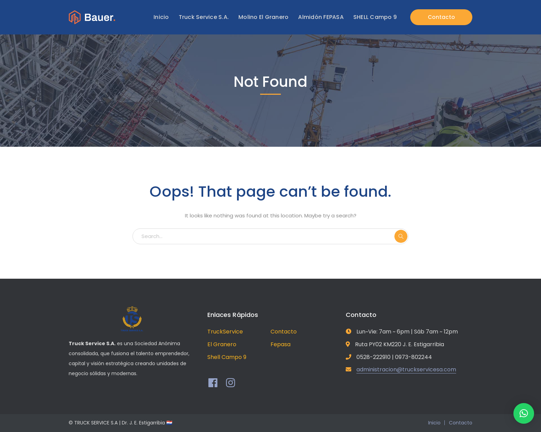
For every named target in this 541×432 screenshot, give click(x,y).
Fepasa (280, 344)
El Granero (221, 344)
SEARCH (400, 236)
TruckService (225, 332)
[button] (523, 413)
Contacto (441, 17)
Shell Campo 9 (226, 357)
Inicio (434, 422)
